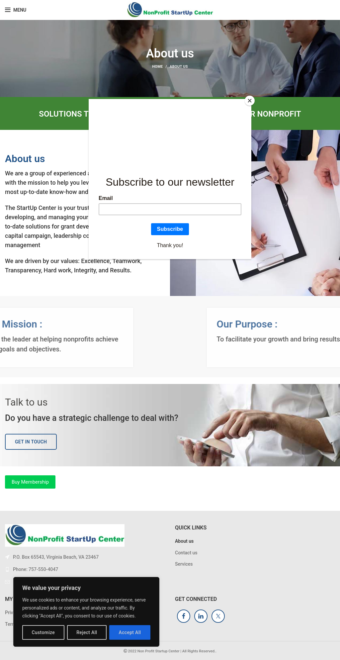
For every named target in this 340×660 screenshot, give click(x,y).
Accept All (130, 632)
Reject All (86, 632)
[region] (86, 612)
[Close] (250, 101)
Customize (43, 632)
